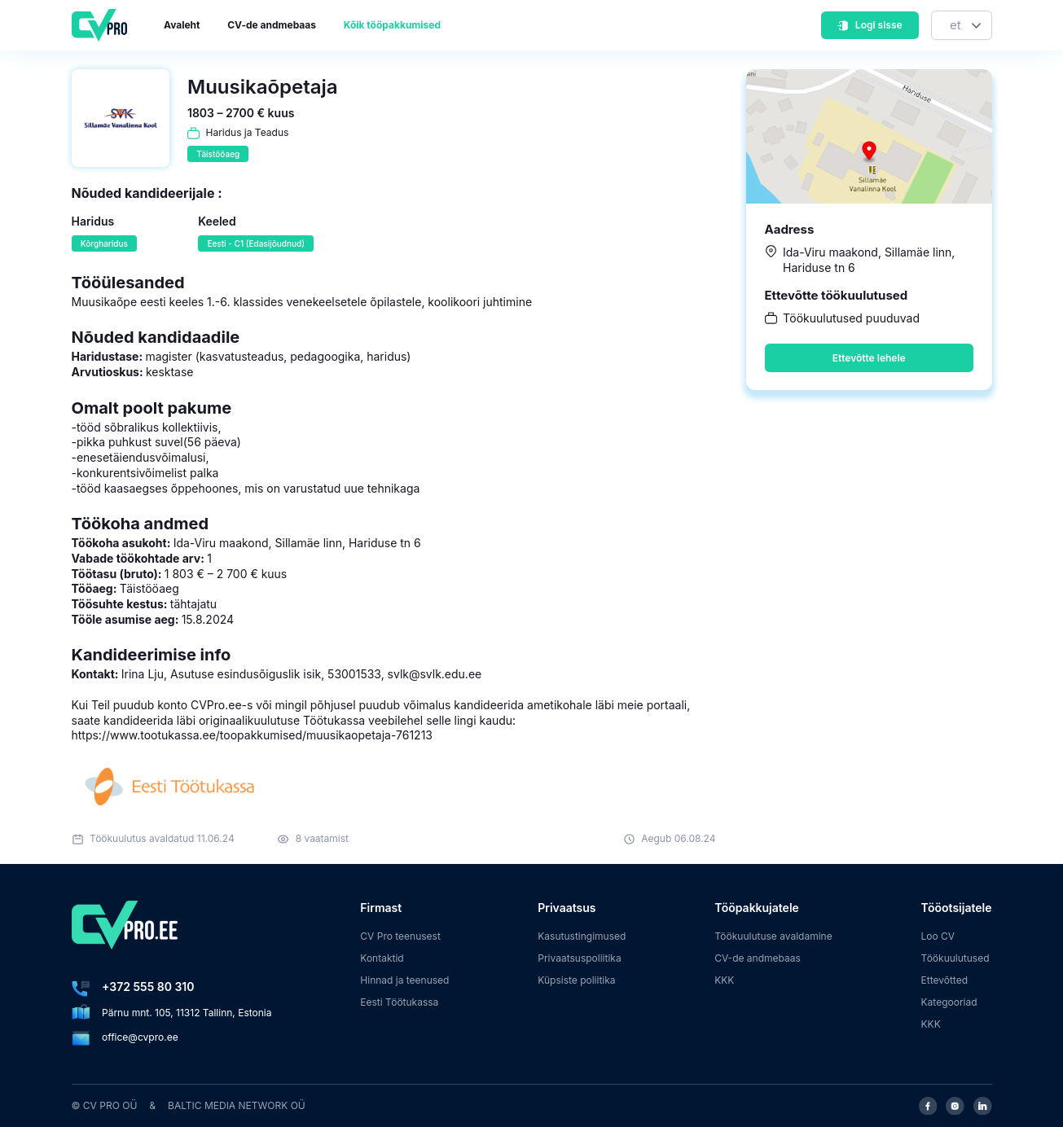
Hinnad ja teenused (404, 980)
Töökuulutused (955, 958)
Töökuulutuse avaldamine (773, 936)
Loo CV (938, 936)
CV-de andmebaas (271, 25)
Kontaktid (381, 958)
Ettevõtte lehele (869, 358)
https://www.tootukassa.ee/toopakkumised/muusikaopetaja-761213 (252, 735)
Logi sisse (869, 25)
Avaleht (182, 25)
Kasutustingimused (582, 936)
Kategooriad (949, 1002)
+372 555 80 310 (148, 986)
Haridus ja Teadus (247, 132)
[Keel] (961, 26)
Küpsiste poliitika (576, 980)
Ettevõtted (945, 980)
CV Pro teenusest (400, 936)
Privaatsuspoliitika (579, 958)
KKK (724, 980)
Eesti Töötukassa (399, 1002)
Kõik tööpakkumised (392, 25)
